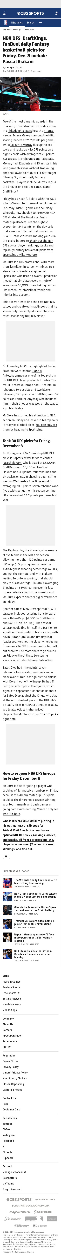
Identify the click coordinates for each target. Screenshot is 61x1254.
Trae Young (47, 168)
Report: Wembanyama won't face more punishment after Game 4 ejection (34, 938)
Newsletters (10, 1178)
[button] (41, 23)
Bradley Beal (44, 637)
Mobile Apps (10, 1010)
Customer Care (11, 1109)
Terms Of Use (10, 1061)
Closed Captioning (13, 1084)
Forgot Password (12, 1189)
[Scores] (31, 23)
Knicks (51, 677)
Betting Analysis (12, 999)
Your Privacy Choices (15, 1078)
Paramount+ (10, 1041)
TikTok (6, 1129)
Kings (40, 696)
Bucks (51, 366)
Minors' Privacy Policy (15, 1072)
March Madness (12, 1004)
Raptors (18, 458)
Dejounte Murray (21, 145)
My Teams (8, 1183)
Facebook (8, 1141)
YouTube (8, 1124)
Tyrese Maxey (21, 135)
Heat (6, 481)
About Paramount (13, 1036)
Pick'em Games (11, 982)
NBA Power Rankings (12, 30)
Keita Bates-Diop (13, 618)
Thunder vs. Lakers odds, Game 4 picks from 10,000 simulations (34, 923)
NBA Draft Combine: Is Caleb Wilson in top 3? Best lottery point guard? (35, 895)
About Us (8, 1024)
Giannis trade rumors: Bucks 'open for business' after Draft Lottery (35, 909)
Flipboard (8, 1158)
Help (5, 1104)
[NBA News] (17, 23)
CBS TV (7, 1047)
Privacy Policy (11, 1067)
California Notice (12, 1090)
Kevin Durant (11, 637)
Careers (7, 1030)
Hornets (35, 550)
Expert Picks (29, 30)
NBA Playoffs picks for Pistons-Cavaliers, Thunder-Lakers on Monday (33, 954)
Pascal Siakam (12, 463)
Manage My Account (14, 1172)
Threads (7, 1152)
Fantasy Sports (11, 987)
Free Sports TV (11, 993)
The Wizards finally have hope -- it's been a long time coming (35, 882)
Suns (41, 614)
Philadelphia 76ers (20, 131)
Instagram (9, 1135)
